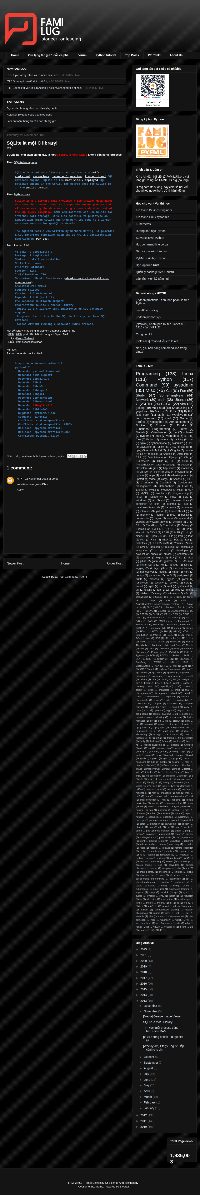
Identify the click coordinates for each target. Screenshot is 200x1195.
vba (151, 916)
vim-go (158, 593)
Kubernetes (143, 224)
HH (166, 631)
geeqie (177, 748)
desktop (160, 717)
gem (187, 748)
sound (139, 586)
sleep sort (175, 875)
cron (157, 503)
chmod (186, 693)
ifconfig (186, 765)
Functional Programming (153, 429)
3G (180, 597)
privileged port (147, 837)
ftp (137, 745)
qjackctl (153, 841)
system (144, 435)
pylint (142, 841)
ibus (176, 765)
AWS (183, 600)
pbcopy (185, 824)
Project (150, 439)
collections (141, 703)
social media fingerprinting (150, 878)
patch (142, 824)
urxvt (167, 913)
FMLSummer (165, 621)
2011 (144, 1121)
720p (152, 600)
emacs (167, 554)
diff (159, 721)
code (156, 700)
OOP (160, 461)
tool (185, 902)
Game (184, 418)
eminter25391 (185, 554)
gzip (175, 758)
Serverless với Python (150, 237)
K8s (186, 457)
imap (190, 561)
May (147, 1085)
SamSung (141, 662)
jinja (187, 772)
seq (160, 865)
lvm (173, 786)
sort (186, 582)
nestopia (162, 810)
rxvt (185, 858)
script (163, 475)
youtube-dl (169, 926)
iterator (169, 772)
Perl (180, 536)
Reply (20, 489)
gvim (154, 758)
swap (152, 892)
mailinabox (141, 793)
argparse (184, 672)
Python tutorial (106, 55)
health (163, 762)
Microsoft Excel (173, 645)
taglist (172, 896)
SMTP (160, 659)
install (143, 564)
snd (187, 875)
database (26, 456)
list (183, 511)
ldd (156, 782)
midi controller (148, 799)
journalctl (170, 775)
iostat (187, 769)
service (174, 582)
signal (190, 872)
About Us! (177, 55)
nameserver (147, 571)
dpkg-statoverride (180, 727)
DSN (175, 614)
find (160, 450)
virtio (153, 920)
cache (186, 683)
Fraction (171, 624)
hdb (35, 456)
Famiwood (183, 621)
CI (188, 521)
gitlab (143, 561)
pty (177, 837)
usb (177, 913)
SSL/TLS (184, 659)
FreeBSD (185, 624)
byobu (147, 683)
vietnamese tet (176, 916)
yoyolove (141, 411)
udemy (176, 906)
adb (152, 669)
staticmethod (182, 882)
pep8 (187, 827)
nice (187, 810)
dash (155, 714)
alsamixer (176, 669)
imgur (167, 769)
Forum (82, 55)
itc (159, 772)
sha (179, 868)
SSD (185, 496)
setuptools (167, 868)
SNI (172, 659)
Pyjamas (140, 655)
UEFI (155, 543)
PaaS (176, 648)
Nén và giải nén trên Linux (153, 251)
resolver (170, 851)
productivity (165, 837)
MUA (153, 641)
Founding (158, 624)
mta (141, 806)
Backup (170, 607)
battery (143, 679)
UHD (171, 662)
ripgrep (151, 854)
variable (140, 916)
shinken (178, 872)
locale (139, 786)
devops (164, 439)
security (159, 582)
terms (139, 902)
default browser (144, 717)
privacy (189, 834)
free (188, 741)
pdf (168, 827)
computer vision (157, 707)
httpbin (139, 765)
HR (175, 631)
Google (189, 628)
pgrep (139, 830)
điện (153, 930)
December (151, 1005)
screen (169, 861)
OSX (185, 461)
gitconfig (140, 751)
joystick (183, 775)
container (141, 503)
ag (153, 500)
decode (186, 714)
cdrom (139, 690)
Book (145, 414)
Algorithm (177, 443)
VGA (156, 666)
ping (187, 830)
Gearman (176, 628)
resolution (156, 851)
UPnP (185, 662)
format (165, 741)
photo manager (162, 830)
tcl (147, 899)
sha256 (189, 868)
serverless (41, 176)
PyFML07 (174, 652)
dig (166, 721)
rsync (150, 858)
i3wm (166, 765)
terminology (184, 899)
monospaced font (173, 803)
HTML (186, 631)
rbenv (163, 844)
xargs (164, 479)
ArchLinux (183, 454)
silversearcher (147, 875)
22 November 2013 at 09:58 (41, 478)
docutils (185, 724)
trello (177, 589)
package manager (158, 820)
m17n (139, 789)
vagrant (140, 521)
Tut (149, 404)
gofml (155, 561)
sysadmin (183, 385)
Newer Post (15, 563)
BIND (149, 607)
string (164, 885)
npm (186, 571)
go (175, 432)
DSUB (186, 614)
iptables (149, 772)
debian (185, 464)
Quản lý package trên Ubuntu (155, 272)
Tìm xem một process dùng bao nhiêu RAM (160, 1029)
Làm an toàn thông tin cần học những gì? (31, 121)
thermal (161, 902)
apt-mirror (157, 672)
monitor (160, 514)
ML (187, 532)
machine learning (183, 568)
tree (141, 906)
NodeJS (140, 536)
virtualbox (172, 435)
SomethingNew (171, 395)
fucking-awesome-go (154, 745)
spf (187, 878)
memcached (160, 796)
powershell (164, 834)
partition (144, 471)
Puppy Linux (157, 652)
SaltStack (141, 543)
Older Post (114, 563)
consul (175, 707)
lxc (191, 511)
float (190, 557)
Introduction (142, 635)
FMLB (152, 489)
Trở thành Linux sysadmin (152, 217)
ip (154, 564)
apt (163, 500)
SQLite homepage (25, 162)
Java (147, 638)
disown (176, 721)
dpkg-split (159, 727)
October (149, 1057)
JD (164, 635)
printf (139, 579)
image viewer (153, 769)
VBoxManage (143, 666)
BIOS (159, 607)
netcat (162, 571)
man (154, 793)
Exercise (141, 529)
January (149, 1108)
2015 (144, 989)
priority (178, 834)
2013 (144, 1000)
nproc (177, 813)
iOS (180, 561)
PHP (170, 536)
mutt (172, 514)
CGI (191, 607)
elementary (141, 734)
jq (192, 775)
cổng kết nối (142, 714)
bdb (17, 456)
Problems (161, 493)
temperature (167, 899)
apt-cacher (141, 672)
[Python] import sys (148, 317)
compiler (157, 703)
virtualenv (173, 593)
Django (173, 457)
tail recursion (186, 896)
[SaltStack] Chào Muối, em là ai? (157, 341)
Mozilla (189, 645)
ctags (180, 710)
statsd (139, 885)
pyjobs (170, 579)
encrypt (157, 734)
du (155, 731)
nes (151, 810)
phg (148, 830)
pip (156, 471)
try (156, 906)
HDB (19, 334)
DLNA (156, 614)
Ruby (173, 411)
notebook (165, 813)
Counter (162, 611)
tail (137, 589)
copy (186, 707)
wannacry (165, 920)
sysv (161, 896)
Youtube (179, 543)
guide (143, 758)
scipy (152, 475)
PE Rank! (154, 55)
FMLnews (166, 489)
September (151, 1062)
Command (146, 385)
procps (166, 471)
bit (174, 679)
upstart (140, 479)
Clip (138, 525)
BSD (186, 436)
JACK (155, 635)
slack (162, 875)
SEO (165, 539)
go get (148, 755)
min (164, 799)
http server (169, 468)
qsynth (164, 841)
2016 (144, 983)
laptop (139, 782)
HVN (190, 489)
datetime (166, 714)
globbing (173, 751)
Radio (175, 655)
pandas (189, 450)
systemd (184, 518)
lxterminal (185, 786)
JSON (153, 532)
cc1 (176, 686)
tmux (158, 435)
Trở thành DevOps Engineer (154, 210)
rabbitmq (189, 841)
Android (167, 454)
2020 (144, 960)
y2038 (156, 926)
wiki (178, 923)
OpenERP (164, 648)
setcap (153, 868)
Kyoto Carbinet (25, 338)
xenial (139, 926)
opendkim (153, 817)
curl (186, 503)
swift (169, 586)
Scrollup (195, 593)
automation (141, 676)
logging (140, 568)
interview (145, 511)
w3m (186, 593)
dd (176, 714)
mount (190, 803)
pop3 (169, 575)
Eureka (181, 425)
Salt (186, 539)
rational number (147, 844)
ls (156, 786)
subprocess (142, 889)
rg (141, 854)
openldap (168, 817)
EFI (187, 617)
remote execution (184, 848)
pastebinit (188, 820)
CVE (151, 611)
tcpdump (184, 475)
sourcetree (175, 878)
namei (186, 806)
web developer (143, 923)
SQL (176, 539)
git (168, 450)
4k (137, 600)
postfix (185, 514)
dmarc (161, 724)
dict (151, 721)
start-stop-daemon (145, 882)
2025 (144, 949)
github (152, 751)
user (187, 913)
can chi (152, 686)
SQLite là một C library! (158, 1022)
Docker (140, 425)
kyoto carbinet (47, 456)
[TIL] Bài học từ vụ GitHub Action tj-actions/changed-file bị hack (44, 87)
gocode (170, 755)
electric (184, 731)
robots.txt (184, 854)
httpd (149, 765)
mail (160, 789)
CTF (142, 611)
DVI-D (139, 617)
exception (145, 557)
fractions (177, 741)
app (188, 669)
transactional (95, 176)
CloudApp (151, 525)
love (149, 786)
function (175, 745)
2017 (144, 978)
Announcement (179, 421)
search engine (144, 865)
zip (191, 926)
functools (188, 745)
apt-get (185, 446)
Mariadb (156, 645)
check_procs (160, 693)
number (140, 817)
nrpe (187, 813)
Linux (187, 373)
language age (182, 779)
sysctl (186, 892)
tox (168, 589)
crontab (171, 503)
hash (186, 758)
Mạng (158, 411)
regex (158, 518)
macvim (150, 789)
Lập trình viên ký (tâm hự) (152, 278)
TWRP (157, 662)
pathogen (155, 824)
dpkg (138, 450)
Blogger (124, 1186)
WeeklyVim (179, 414)
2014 (144, 995)
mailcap (186, 789)
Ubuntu (180, 400)
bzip (166, 683)
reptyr (143, 851)
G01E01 (140, 628)
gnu (184, 751)
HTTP (185, 529)
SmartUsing (179, 407)
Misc (150, 390)
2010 (144, 1126)
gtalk (190, 755)
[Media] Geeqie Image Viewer (162, 1016)
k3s (141, 779)
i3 (158, 765)
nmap (175, 571)
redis (142, 848)
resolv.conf (142, 582)
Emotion (161, 425)
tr (192, 902)
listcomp (178, 782)
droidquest (141, 731)
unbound (189, 906)
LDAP (165, 532)
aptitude (171, 672)
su (187, 885)
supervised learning (179, 889)
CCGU (166, 404)
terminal (153, 454)
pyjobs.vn (188, 837)
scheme (188, 432)
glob (162, 751)
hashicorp (141, 762)
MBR (177, 532)
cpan (138, 710)
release (166, 848)
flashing (154, 741)
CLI (169, 391)
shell (168, 418)
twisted (165, 906)
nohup (153, 813)
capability (165, 686)
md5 (138, 796)
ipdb (138, 772)
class (138, 696)
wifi (138, 596)
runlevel (161, 858)
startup (165, 882)
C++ (138, 439)
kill (162, 564)
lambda (174, 564)
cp (156, 550)
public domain (37, 187)
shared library (147, 872)
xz (147, 926)
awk (142, 546)
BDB (11, 334)
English (140, 489)
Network (142, 400)
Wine (184, 666)
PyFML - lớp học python (151, 258)
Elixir (185, 486)
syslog (139, 896)
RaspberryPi (156, 496)
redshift (154, 848)
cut (167, 550)
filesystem (142, 468)
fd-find (159, 738)
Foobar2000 (142, 624)
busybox (170, 546)
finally (142, 741)
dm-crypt (148, 724)
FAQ (150, 621)
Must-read (158, 407)
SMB (148, 659)
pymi (185, 579)
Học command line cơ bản (152, 244)
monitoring (187, 468)
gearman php (163, 748)
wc (188, 920)
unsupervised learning (167, 909)
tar (140, 899)
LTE (183, 638)
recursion (188, 844)
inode (177, 769)
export (160, 557)
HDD (180, 489)
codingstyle (183, 700)
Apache (177, 479)
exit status (173, 734)
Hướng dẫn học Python (151, 231)
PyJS (186, 652)
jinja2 (138, 775)
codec (168, 700)
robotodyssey (167, 854)
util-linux (145, 593)
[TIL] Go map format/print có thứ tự (27, 81)
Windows (141, 500)
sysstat (151, 896)
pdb (160, 827)
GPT (173, 529)
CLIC (190, 479)
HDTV (155, 631)
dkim (187, 721)
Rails (153, 539)
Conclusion (169, 525)
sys (176, 892)
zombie (143, 930)
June (147, 1079)
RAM (139, 496)
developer (182, 550)
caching (140, 686)
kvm (191, 439)
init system (187, 507)
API (168, 600)
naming (140, 810)
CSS (138, 457)
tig (178, 902)
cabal (176, 683)
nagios (175, 806)
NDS (141, 648)
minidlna (176, 799)
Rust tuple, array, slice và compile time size (32, 75)
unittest (144, 909)
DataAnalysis (166, 486)
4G (188, 597)
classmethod (153, 696)
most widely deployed (81, 180)
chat (187, 690)
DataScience (155, 457)
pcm (151, 827)
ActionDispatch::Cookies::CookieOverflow (157, 604)
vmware (154, 521)
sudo (170, 518)
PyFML (188, 411)
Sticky (161, 446)
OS (172, 461)
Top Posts (132, 55)
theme (149, 902)
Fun (183, 391)
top (159, 589)
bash (161, 400)
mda (147, 796)
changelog (164, 690)
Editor (139, 621)
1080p (156, 597)
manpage (166, 793)
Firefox (140, 421)
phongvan (154, 575)
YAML (165, 543)
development (175, 717)
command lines (180, 500)
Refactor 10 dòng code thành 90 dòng (29, 114)
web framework (164, 923)
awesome (157, 676)
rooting (139, 858)
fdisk (171, 557)
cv (188, 710)
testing (148, 589)
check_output (143, 693)
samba (143, 861)
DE (192, 611)
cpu (147, 710)
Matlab (140, 432)
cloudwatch (142, 700)
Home (15, 55)
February (150, 1102)
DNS (190, 443)
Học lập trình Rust (147, 265)
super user (158, 889)
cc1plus (186, 686)
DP (166, 614)
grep (155, 468)
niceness (140, 813)
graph (181, 755)
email (149, 450)
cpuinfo (157, 710)
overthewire (184, 817)
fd (150, 738)
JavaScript (146, 446)
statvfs (151, 885)
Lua (191, 638)
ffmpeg (170, 738)
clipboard (170, 696)
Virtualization (159, 432)
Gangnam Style (157, 628)
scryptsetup (184, 861)
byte (157, 683)
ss (160, 586)
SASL (187, 655)
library (166, 782)
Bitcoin (181, 607)
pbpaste (140, 827)
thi (171, 902)
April (147, 1091)
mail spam (172, 789)
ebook (154, 554)
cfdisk (151, 690)
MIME (143, 641)
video (152, 479)
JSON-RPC (184, 635)
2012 (144, 1115)
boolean (155, 546)
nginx (143, 443)
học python (157, 421)
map (178, 793)
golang (140, 407)
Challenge (147, 482)
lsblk (164, 786)
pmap (139, 834)
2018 (144, 972)
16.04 (167, 597)
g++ (141, 748)
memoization (177, 796)
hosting (175, 762)
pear (177, 827)
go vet (159, 755)
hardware (170, 507)
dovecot (140, 554)
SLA (138, 659)
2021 (144, 955)
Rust (173, 496)
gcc (149, 748)
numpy (140, 575)
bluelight (185, 679)
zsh (146, 596)
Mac (163, 641)
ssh (173, 475)
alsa (191, 543)
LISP (157, 638)
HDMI (143, 631)
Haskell (140, 532)
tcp (154, 899)
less (186, 564)
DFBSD (144, 614)
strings (176, 885)
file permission (185, 738)
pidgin (178, 830)
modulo (155, 803)
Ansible (177, 521)
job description (153, 775)
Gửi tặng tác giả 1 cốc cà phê (48, 55)
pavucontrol (171, 824)
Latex (183, 429)
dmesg (173, 724)
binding (164, 679)
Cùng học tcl (144, 334)
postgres (150, 834)
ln (189, 782)
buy (138, 683)
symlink (164, 892)
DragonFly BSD (155, 617)
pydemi (140, 475)
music (151, 806)
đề (161, 930)
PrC (142, 539)
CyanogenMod (178, 611)
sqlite (61, 456)
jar (179, 772)
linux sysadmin (146, 418)
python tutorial (159, 443)
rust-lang (174, 858)
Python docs (22, 194)
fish (181, 557)
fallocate (140, 738)
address (163, 669)
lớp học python (159, 568)
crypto (169, 710)
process (154, 579)
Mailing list (175, 641)
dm (137, 724)
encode (155, 507)
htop (187, 762)
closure (185, 696)
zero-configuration (66, 176)
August (149, 1068)
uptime (156, 913)
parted (175, 820)
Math (161, 414)
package (140, 820)
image (139, 769)
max (187, 793)
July (147, 1074)
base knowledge (165, 464)
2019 (144, 966)
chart (177, 690)
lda (148, 782)
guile (177, 450)
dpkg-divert (141, 727)
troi (149, 906)
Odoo (151, 648)
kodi (150, 779)
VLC (166, 666)
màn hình (163, 806)
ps (141, 454)
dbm (18, 341)
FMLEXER (158, 529)
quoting (176, 841)
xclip (187, 923)
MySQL (145, 493)
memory (145, 514)
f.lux (187, 734)
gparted (168, 561)
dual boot (168, 731)
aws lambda (174, 676)
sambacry (156, 861)
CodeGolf (165, 482)
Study (140, 395)
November (151, 1011)
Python (164, 379)
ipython (160, 511)
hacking (178, 439)
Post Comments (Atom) (73, 576)
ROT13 (164, 655)
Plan (190, 536)
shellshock (164, 872)
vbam (160, 916)
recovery (174, 844)
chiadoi (175, 693)
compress (173, 703)
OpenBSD (156, 536)
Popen (143, 652)
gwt (165, 758)
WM (175, 666)
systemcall (183, 586)
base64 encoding (147, 310)
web (166, 521)
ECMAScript (174, 617)
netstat (176, 810)
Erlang (185, 525)
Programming (181, 493)
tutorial (189, 589)
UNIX (173, 446)
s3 (192, 858)
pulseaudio (142, 518)
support (140, 892)
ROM (152, 655)
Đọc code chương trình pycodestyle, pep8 (32, 108)
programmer (182, 471)
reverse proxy (186, 851)
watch (178, 920)
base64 (189, 676)
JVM (138, 638)
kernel (172, 511)
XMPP (142, 669)
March (148, 1096)
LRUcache (170, 638)
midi (191, 796)
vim (183, 404)
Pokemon (188, 648)
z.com (183, 926)
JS (171, 635)
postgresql (183, 575)
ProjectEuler (143, 464)
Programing (148, 373)
